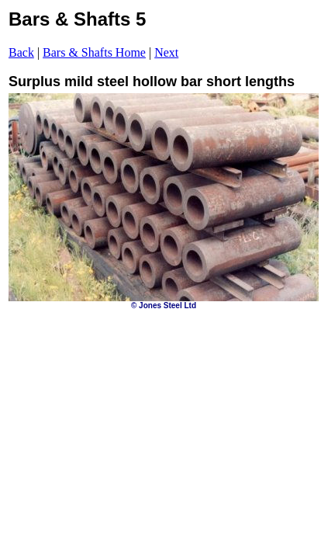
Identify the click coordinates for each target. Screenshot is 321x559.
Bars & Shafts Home (94, 52)
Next (166, 52)
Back (21, 52)
